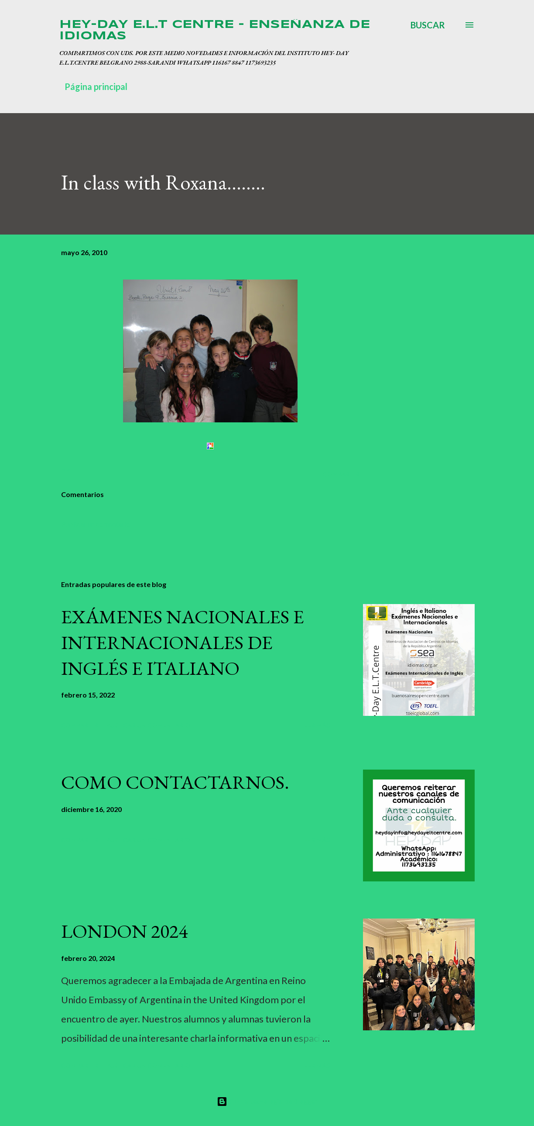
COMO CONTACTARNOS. (175, 782)
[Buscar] (428, 25)
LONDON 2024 (124, 931)
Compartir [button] (340, 474)
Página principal (96, 86)
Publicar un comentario (95, 524)
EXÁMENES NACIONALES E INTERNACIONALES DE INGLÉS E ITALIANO (182, 642)
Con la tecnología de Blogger (267, 1101)
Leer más (315, 725)
